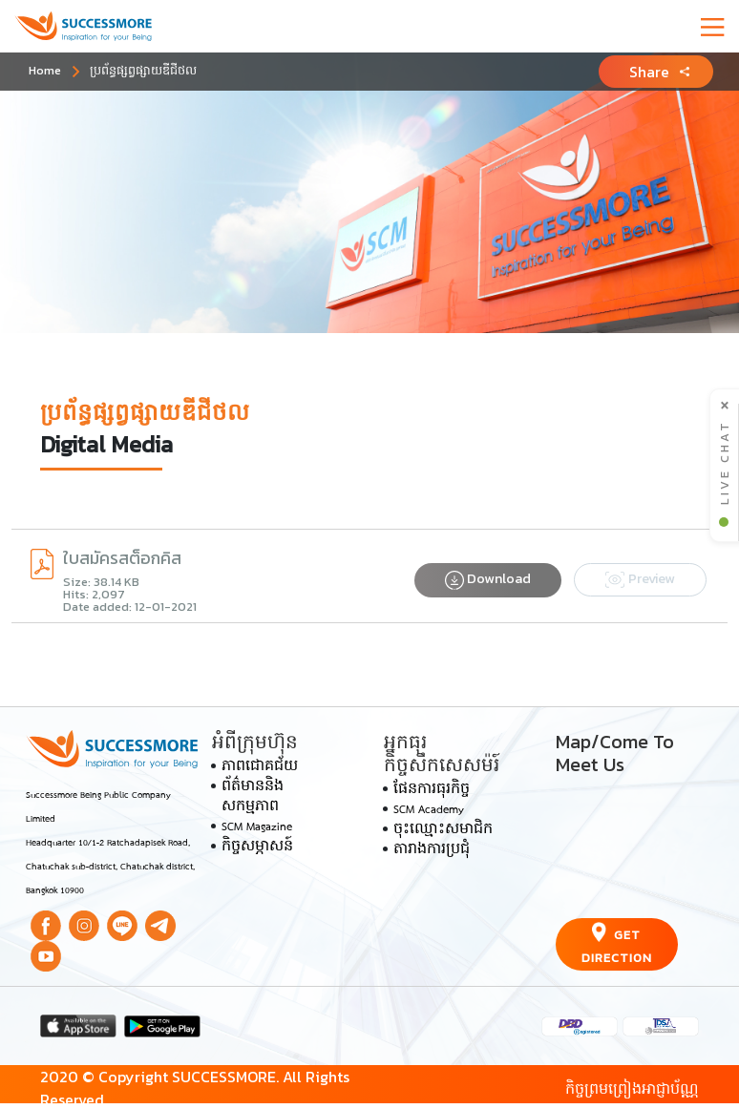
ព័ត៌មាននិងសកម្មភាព (253, 797)
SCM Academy (428, 810)
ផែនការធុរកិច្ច (431, 790)
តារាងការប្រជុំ (431, 850)
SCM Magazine (257, 827)
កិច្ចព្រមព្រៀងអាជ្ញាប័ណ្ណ (632, 1088)
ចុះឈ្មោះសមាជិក (443, 830)
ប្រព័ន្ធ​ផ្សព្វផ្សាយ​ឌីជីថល (143, 70)
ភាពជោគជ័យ (260, 767)
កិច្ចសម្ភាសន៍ (257, 847)
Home (45, 70)
